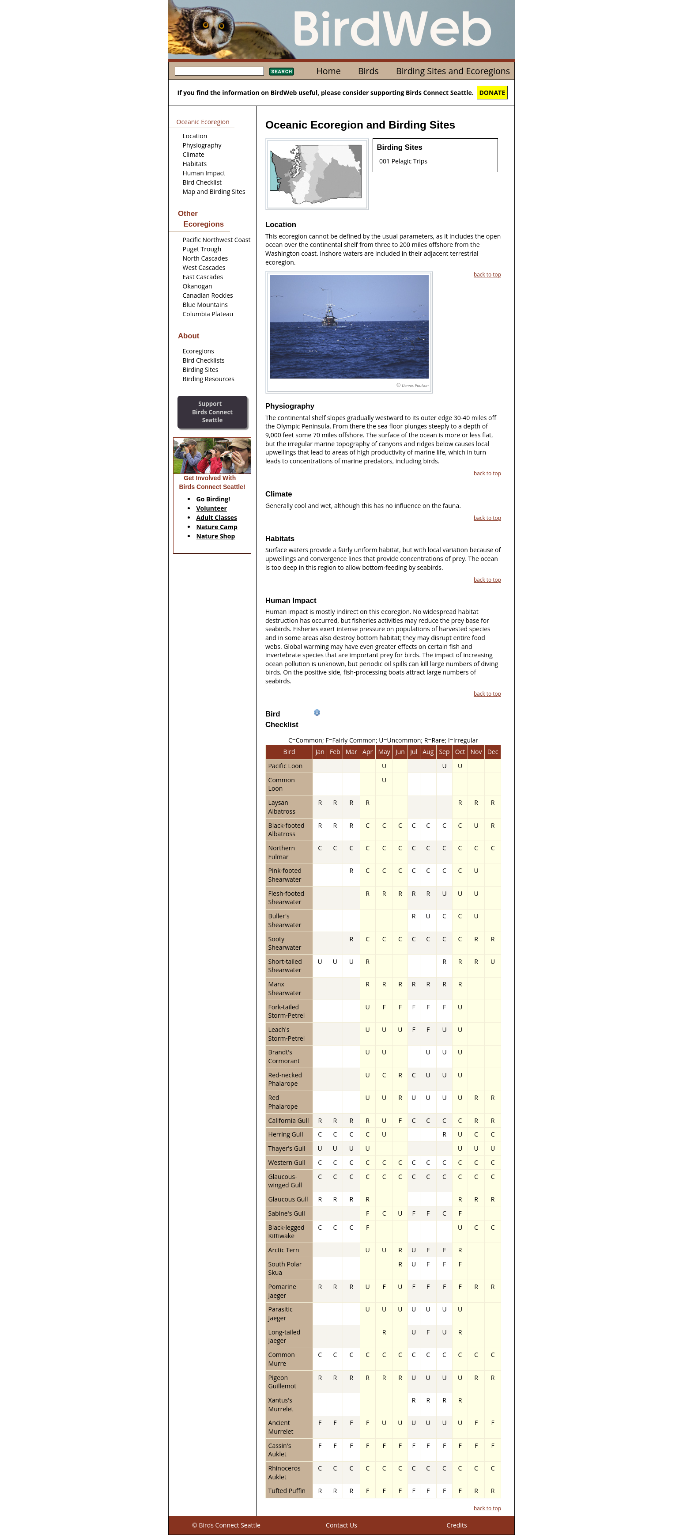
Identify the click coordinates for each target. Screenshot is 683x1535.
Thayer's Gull (287, 1148)
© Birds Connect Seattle (226, 1525)
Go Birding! (213, 499)
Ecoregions (198, 351)
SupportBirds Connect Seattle (212, 412)
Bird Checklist (202, 182)
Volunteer (211, 508)
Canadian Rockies (208, 295)
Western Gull (287, 1162)
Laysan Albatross (281, 806)
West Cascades (204, 267)
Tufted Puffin (287, 1490)
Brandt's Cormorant (284, 1056)
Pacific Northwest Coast (217, 239)
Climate (193, 154)
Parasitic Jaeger (280, 1313)
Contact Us (341, 1525)
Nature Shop (215, 536)
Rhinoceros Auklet (284, 1472)
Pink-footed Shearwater (285, 874)
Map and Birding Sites (214, 191)
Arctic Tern (283, 1250)
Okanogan (197, 286)
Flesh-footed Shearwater (286, 897)
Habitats (195, 163)
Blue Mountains (205, 304)
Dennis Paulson (415, 385)
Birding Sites (201, 369)
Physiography (202, 145)
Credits (456, 1525)
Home (328, 71)
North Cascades (205, 258)
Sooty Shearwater (285, 943)
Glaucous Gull (288, 1199)
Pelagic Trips (409, 161)
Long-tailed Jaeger (284, 1336)
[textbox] (219, 71)
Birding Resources (208, 379)
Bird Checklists (204, 360)
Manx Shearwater (285, 988)
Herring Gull (285, 1134)
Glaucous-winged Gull (285, 1181)
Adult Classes (217, 517)
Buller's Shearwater (285, 920)
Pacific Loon (285, 766)
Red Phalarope (283, 1102)
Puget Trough (202, 249)
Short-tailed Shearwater (285, 965)
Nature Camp (217, 527)
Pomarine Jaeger (282, 1291)
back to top (487, 274)
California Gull (288, 1120)
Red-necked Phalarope (285, 1079)
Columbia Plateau (208, 314)
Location (195, 136)
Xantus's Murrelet (281, 1404)
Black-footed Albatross (286, 829)
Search (281, 72)
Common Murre (281, 1359)
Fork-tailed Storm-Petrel (286, 1011)
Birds (368, 71)
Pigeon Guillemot (282, 1382)
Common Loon (281, 784)
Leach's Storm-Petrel (286, 1033)
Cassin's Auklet (279, 1450)
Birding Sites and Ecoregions (453, 71)
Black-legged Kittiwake (286, 1231)
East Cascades (203, 277)
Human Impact (204, 173)
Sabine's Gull (286, 1213)
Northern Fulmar (281, 852)
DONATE (492, 92)
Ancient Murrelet (281, 1427)
